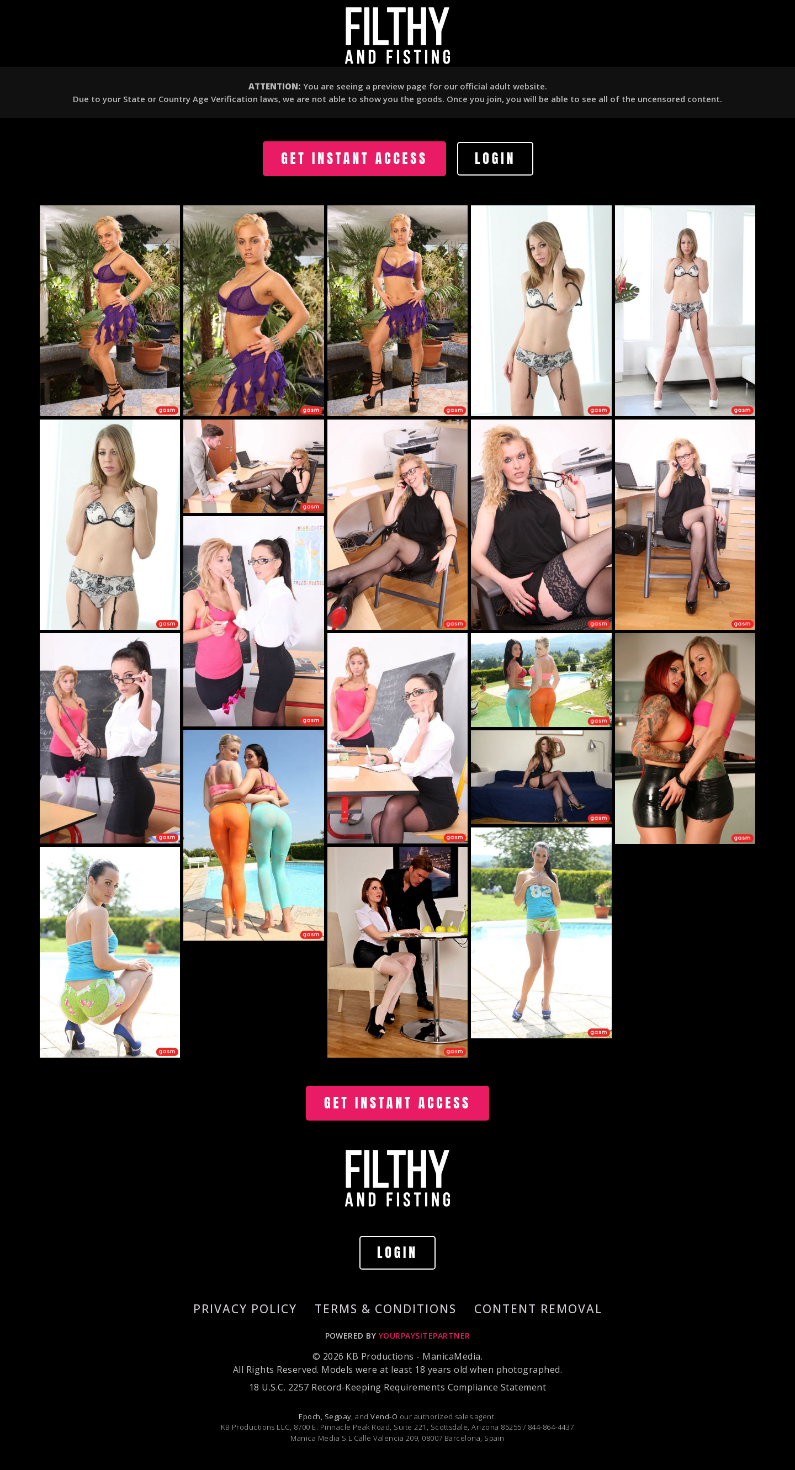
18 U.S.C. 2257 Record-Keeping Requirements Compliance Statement (397, 1387)
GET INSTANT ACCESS (354, 158)
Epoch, (310, 1416)
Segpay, (339, 1416)
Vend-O (384, 1416)
